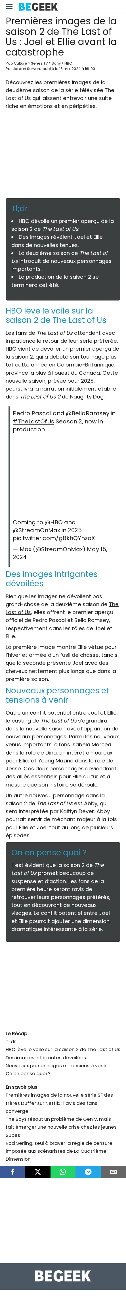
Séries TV (39, 63)
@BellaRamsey (87, 413)
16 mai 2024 (70, 68)
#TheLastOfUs (33, 421)
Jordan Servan (26, 68)
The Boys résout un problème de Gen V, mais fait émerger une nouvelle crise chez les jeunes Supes (61, 1127)
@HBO (54, 522)
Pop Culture (16, 63)
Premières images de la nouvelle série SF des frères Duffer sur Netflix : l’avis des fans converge (59, 1103)
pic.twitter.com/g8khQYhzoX (54, 538)
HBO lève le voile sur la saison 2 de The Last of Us (63, 1049)
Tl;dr (11, 1041)
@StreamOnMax (36, 530)
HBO (68, 63)
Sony (56, 63)
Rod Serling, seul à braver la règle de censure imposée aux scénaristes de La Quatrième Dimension (59, 1151)
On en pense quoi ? (28, 1073)
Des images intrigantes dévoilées (46, 1057)
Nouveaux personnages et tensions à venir (56, 1065)
